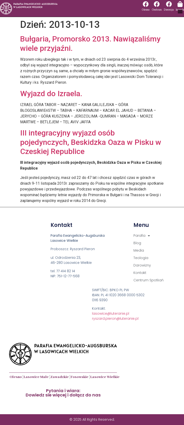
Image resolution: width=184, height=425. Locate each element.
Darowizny (142, 265)
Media (138, 250)
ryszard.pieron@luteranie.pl (115, 318)
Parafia (141, 235)
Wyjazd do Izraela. (51, 93)
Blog (137, 243)
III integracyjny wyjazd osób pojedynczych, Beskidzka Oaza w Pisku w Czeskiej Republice (90, 142)
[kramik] (180, 4)
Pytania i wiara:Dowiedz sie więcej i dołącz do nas (63, 393)
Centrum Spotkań (148, 280)
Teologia (140, 257)
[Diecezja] (169, 4)
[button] (180, 11)
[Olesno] (146, 4)
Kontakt (139, 272)
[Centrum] (157, 4)
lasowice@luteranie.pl (110, 313)
